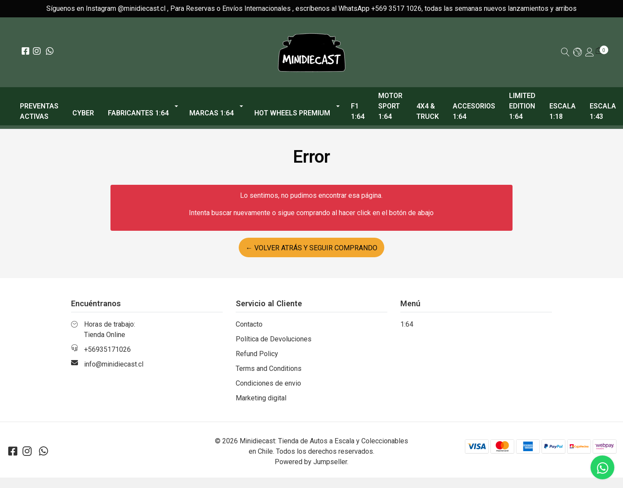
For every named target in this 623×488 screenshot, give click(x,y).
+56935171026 (107, 349)
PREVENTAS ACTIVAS (39, 111)
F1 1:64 (357, 111)
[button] (577, 53)
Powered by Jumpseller (311, 462)
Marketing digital (261, 398)
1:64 (406, 324)
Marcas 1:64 (211, 113)
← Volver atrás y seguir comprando (311, 248)
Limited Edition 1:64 (522, 106)
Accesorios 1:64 (474, 111)
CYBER (83, 113)
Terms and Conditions (269, 368)
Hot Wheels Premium (292, 113)
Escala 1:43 (603, 111)
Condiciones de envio (268, 383)
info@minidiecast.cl (113, 364)
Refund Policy (257, 354)
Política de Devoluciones (274, 339)
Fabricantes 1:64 (138, 113)
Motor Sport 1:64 (390, 106)
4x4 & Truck (427, 111)
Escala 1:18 (562, 111)
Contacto (249, 324)
